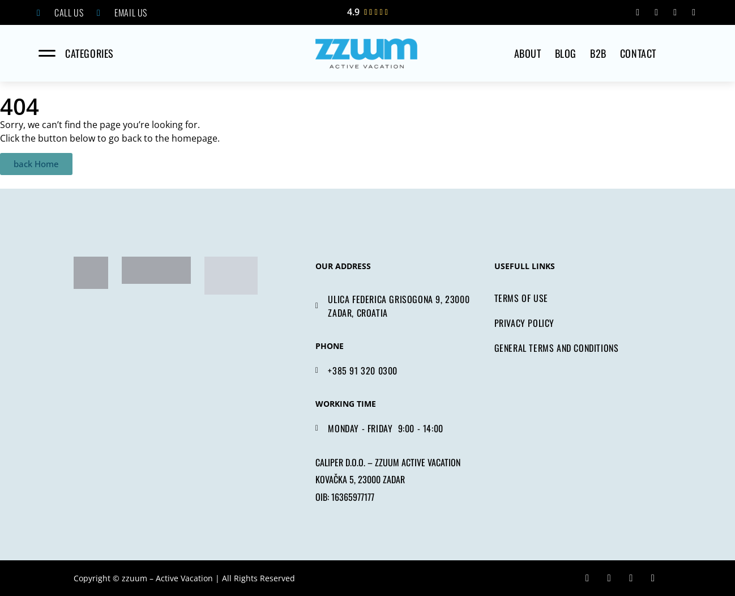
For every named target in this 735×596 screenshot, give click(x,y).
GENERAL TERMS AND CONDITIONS (556, 348)
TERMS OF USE (521, 298)
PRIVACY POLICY (524, 323)
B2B (598, 53)
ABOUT (527, 53)
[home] (366, 53)
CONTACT (638, 53)
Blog (565, 53)
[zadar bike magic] (91, 273)
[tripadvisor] (156, 270)
